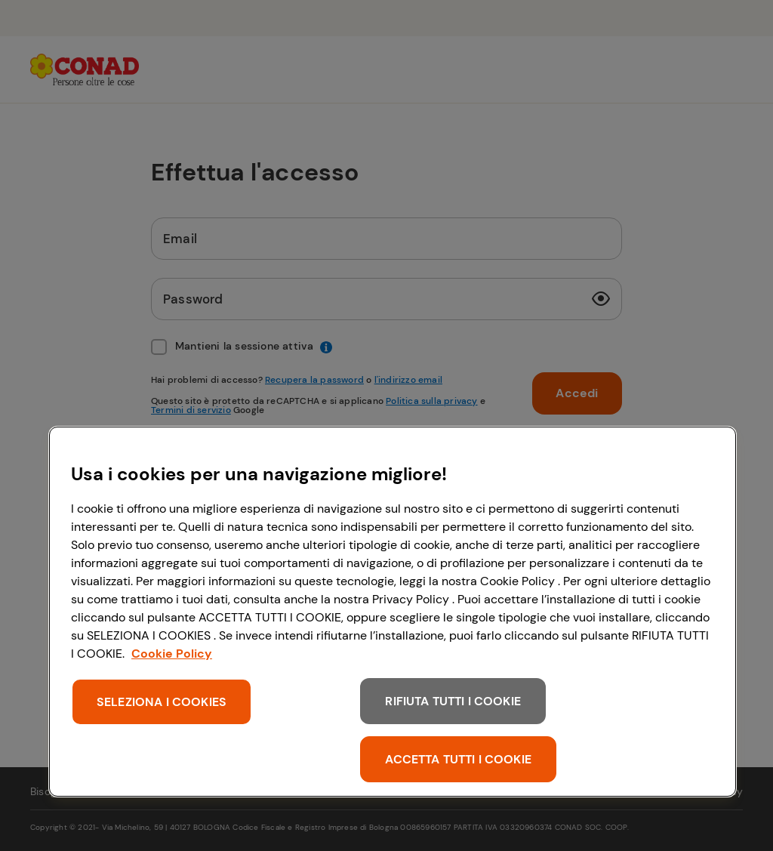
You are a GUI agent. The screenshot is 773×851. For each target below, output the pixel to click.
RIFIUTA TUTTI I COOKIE (453, 701)
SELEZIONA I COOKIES (161, 702)
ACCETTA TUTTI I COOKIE (458, 759)
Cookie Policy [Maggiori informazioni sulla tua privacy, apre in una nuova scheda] (171, 653)
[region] (392, 611)
